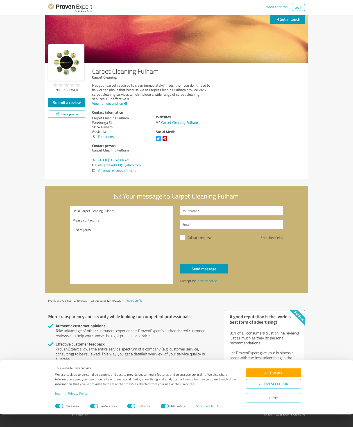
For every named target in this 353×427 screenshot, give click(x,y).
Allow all (273, 385)
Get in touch (287, 19)
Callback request (199, 237)
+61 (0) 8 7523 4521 (114, 159)
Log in (298, 7)
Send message (204, 269)
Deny (273, 410)
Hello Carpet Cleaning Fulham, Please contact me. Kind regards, (121, 245)
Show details (204, 418)
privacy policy (207, 280)
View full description (109, 103)
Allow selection (273, 396)
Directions (106, 136)
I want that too (276, 6)
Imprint (60, 406)
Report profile (134, 300)
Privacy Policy (78, 406)
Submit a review (67, 102)
